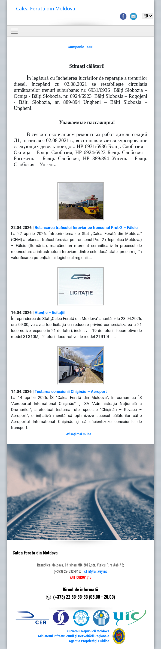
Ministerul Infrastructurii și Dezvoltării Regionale (73, 636)
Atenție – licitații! (50, 312)
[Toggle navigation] (14, 31)
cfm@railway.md (95, 572)
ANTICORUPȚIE (80, 578)
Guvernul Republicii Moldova (88, 631)
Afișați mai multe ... (80, 434)
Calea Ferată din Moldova (45, 8)
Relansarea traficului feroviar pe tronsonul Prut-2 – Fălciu (86, 227)
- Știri (80, 47)
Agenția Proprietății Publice (89, 641)
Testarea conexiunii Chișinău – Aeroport (71, 391)
